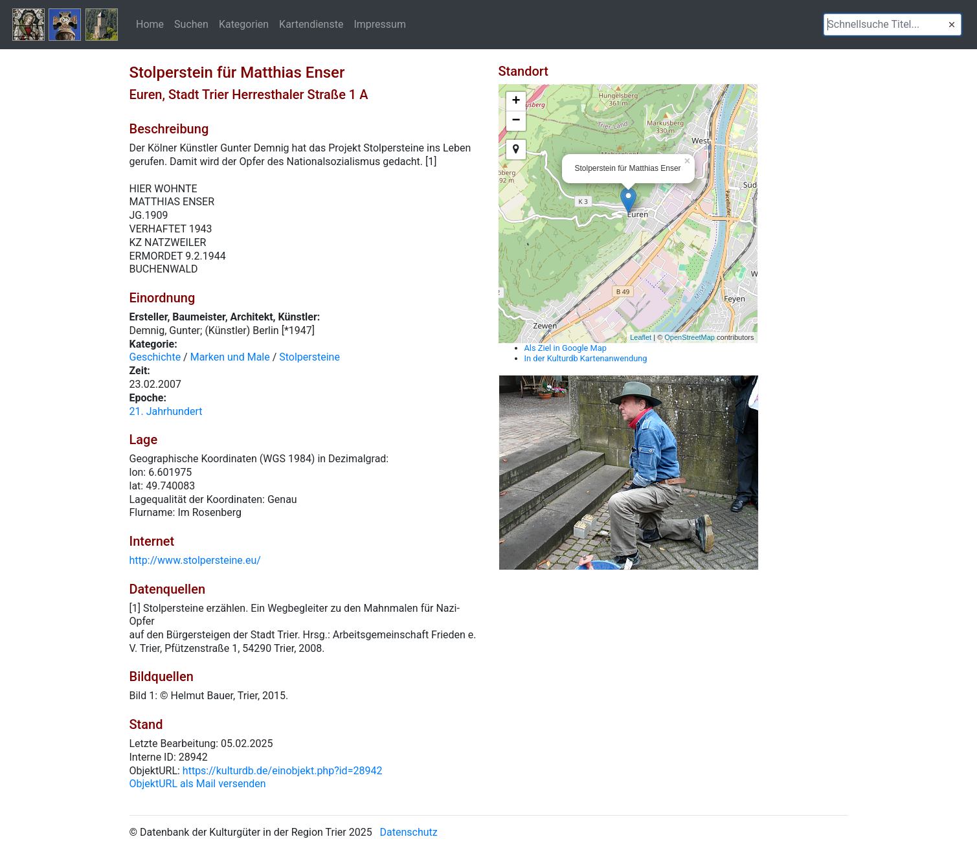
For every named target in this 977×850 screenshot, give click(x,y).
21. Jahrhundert (166, 411)
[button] (952, 24)
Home (150, 23)
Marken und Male (230, 357)
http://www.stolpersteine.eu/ (195, 560)
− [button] (515, 121)
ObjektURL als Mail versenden (197, 783)
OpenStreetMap (689, 337)
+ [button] (515, 101)
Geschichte (155, 357)
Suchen (191, 23)
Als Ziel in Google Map (565, 348)
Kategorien (244, 23)
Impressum (380, 23)
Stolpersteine (309, 357)
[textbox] (892, 24)
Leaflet (640, 337)
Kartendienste (311, 23)
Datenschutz (409, 832)
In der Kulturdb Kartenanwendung (585, 358)
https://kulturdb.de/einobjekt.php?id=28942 (283, 771)
